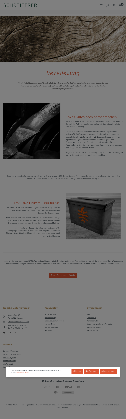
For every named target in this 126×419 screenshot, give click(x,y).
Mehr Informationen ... (23, 373)
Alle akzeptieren (108, 371)
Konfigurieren (91, 371)
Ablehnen (77, 371)
